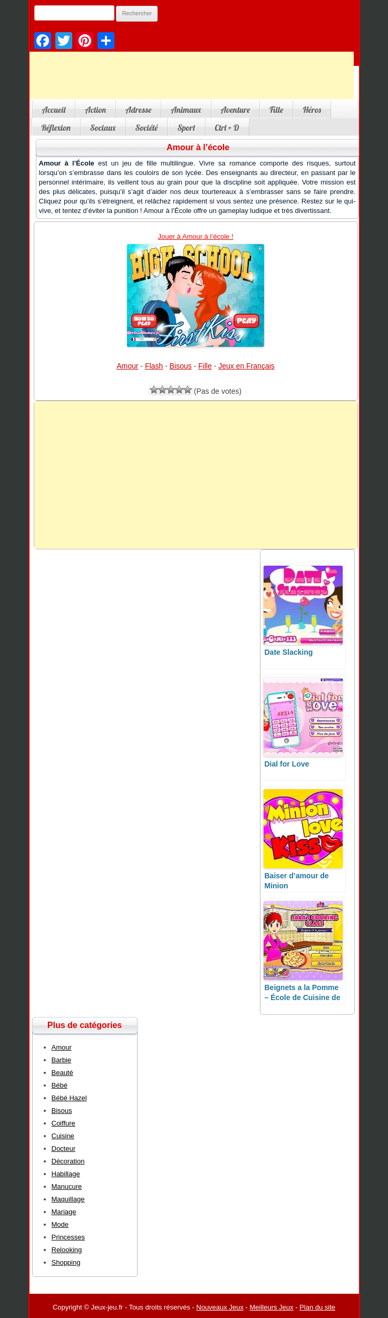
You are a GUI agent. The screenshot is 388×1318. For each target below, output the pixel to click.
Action (95, 109)
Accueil (54, 109)
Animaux (186, 109)
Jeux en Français (246, 366)
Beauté (62, 1073)
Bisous (181, 366)
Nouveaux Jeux (220, 1307)
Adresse (138, 109)
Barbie (62, 1060)
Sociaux (103, 127)
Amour (127, 366)
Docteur (64, 1148)
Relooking (67, 1250)
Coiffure (63, 1123)
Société (146, 127)
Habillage (66, 1174)
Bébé (59, 1085)
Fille (276, 109)
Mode (60, 1224)
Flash (154, 366)
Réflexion (56, 127)
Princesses (68, 1237)
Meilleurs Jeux (271, 1307)
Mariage (64, 1212)
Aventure (235, 109)
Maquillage (68, 1199)
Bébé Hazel (69, 1098)
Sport (186, 127)
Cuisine (63, 1136)
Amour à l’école (198, 147)
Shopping (66, 1262)
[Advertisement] (195, 475)
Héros (312, 109)
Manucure (67, 1186)
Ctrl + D (227, 127)
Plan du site (317, 1307)
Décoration (68, 1161)
